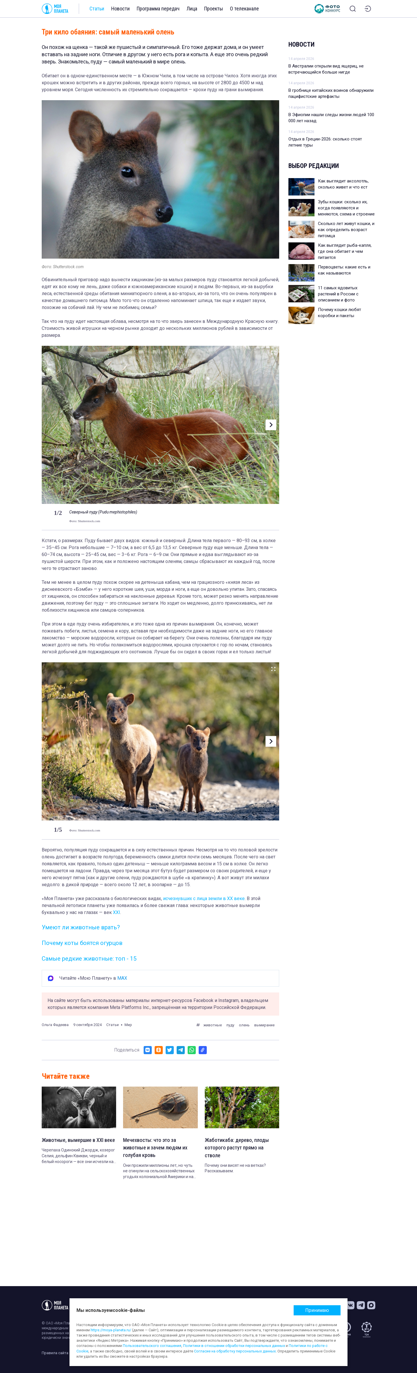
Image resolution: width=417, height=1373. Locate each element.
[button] (269, 424)
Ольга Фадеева (55, 1025)
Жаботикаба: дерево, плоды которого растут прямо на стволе (238, 1148)
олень (244, 1025)
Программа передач (158, 9)
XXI (116, 912)
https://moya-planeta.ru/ (111, 1330)
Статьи (96, 9)
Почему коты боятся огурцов (82, 942)
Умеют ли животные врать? (81, 927)
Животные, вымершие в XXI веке (75, 1144)
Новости (120, 9)
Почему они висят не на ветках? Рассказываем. (235, 1169)
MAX (122, 978)
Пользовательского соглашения (152, 1345)
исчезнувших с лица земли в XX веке (204, 898)
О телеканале (244, 9)
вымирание (264, 1025)
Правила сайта (55, 1353)
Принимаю (317, 1310)
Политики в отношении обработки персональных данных (234, 1345)
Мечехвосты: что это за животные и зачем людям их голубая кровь (157, 1148)
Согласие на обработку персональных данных (235, 1351)
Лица (191, 9)
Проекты (213, 9)
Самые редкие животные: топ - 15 (89, 958)
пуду (230, 1025)
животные (212, 1025)
